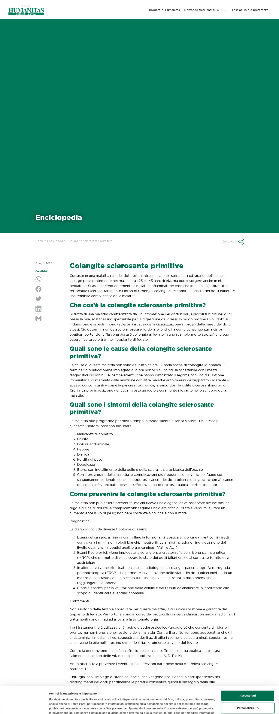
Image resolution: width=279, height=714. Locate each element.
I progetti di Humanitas (163, 9)
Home (39, 241)
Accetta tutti (248, 670)
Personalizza (248, 682)
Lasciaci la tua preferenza (250, 9)
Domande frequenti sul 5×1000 (206, 9)
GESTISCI (55, 706)
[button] (233, 242)
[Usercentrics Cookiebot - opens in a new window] (24, 706)
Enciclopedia (56, 241)
